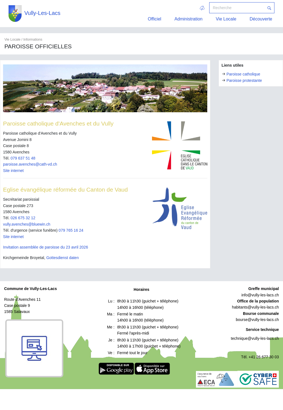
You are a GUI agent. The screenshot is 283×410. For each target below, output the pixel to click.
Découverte (261, 19)
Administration (188, 19)
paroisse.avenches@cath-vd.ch (30, 164)
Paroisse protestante (244, 80)
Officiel (154, 19)
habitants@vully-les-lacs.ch (255, 307)
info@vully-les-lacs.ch (260, 295)
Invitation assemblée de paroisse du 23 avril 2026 (45, 247)
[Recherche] (236, 7)
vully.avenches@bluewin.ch (26, 224)
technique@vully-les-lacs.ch (255, 338)
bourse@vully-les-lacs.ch (257, 319)
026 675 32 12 (23, 218)
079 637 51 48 (23, 158)
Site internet (13, 170)
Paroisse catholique (243, 74)
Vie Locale (226, 19)
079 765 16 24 (71, 230)
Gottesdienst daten (62, 257)
